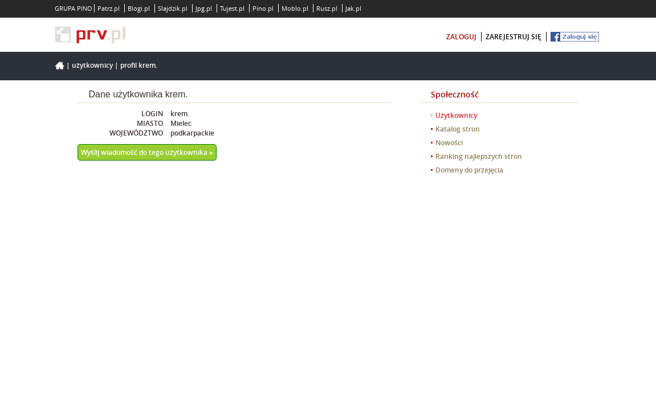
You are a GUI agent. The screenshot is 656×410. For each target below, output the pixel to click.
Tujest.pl (232, 8)
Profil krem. (138, 65)
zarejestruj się (513, 37)
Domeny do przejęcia (469, 170)
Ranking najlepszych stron (478, 156)
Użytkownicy (92, 65)
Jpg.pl (203, 8)
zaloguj (461, 37)
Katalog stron (457, 129)
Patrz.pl (108, 8)
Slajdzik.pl (173, 8)
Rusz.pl (326, 8)
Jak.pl (353, 8)
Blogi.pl (139, 8)
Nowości (449, 142)
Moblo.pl (295, 8)
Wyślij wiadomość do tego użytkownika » (147, 152)
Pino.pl (263, 8)
